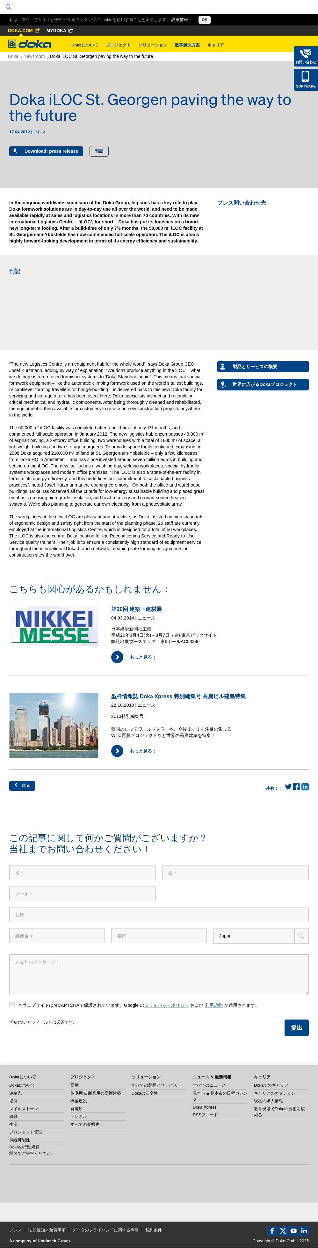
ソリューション (152, 45)
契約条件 (153, 1230)
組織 (13, 1117)
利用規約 (214, 1005)
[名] (82, 873)
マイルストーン (23, 1109)
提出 (296, 1028)
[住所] (159, 915)
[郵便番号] (57, 936)
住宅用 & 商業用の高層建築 (95, 1093)
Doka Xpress (204, 1107)
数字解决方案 (187, 45)
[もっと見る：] (57, 626)
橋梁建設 (78, 1101)
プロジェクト (118, 45)
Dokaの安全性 (145, 1093)
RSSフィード (205, 1115)
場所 (13, 1101)
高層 (74, 1085)
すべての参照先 (84, 1124)
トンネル (78, 1117)
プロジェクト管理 (25, 1132)
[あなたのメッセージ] (159, 975)
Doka (13, 56)
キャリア (215, 45)
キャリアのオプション (274, 1093)
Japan (225, 935)
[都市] (159, 936)
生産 (13, 1124)
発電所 (76, 1109)
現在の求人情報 (268, 1101)
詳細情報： (181, 19)
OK (204, 20)
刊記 (99, 151)
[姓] (235, 873)
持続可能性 (19, 1140)
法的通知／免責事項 (47, 1230)
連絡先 (15, 1093)
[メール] (82, 894)
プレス (15, 1230)
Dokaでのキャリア (271, 1085)
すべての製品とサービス (154, 1085)
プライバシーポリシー (166, 1005)
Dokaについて (84, 45)
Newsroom (34, 56)
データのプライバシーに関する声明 (105, 1230)
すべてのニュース (209, 1085)
